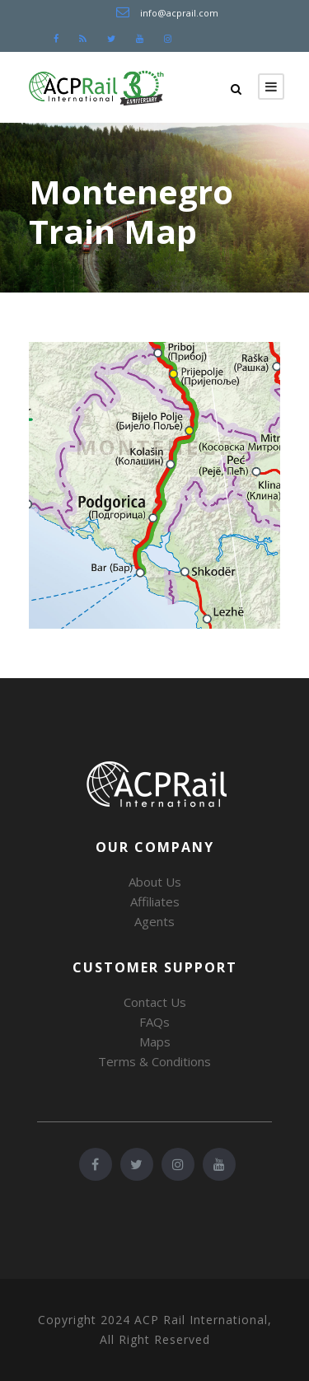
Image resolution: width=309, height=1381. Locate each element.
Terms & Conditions (154, 1061)
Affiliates (155, 901)
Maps (155, 1041)
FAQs (154, 1022)
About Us (155, 881)
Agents (154, 921)
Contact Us (155, 1002)
